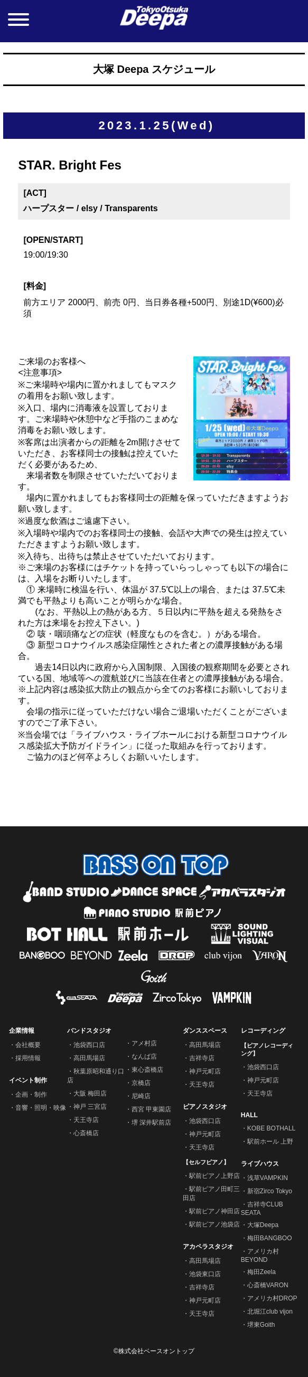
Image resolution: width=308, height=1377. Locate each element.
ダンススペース (205, 1030)
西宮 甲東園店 (151, 1109)
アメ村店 (144, 1043)
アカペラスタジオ (208, 1246)
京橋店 (141, 1083)
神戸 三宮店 (90, 1106)
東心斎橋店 (147, 1069)
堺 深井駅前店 (151, 1122)
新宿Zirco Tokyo (269, 1191)
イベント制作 (28, 1080)
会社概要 (28, 1045)
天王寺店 (86, 1120)
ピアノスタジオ (205, 1106)
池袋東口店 (205, 1274)
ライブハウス (260, 1163)
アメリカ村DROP (272, 1298)
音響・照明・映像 (40, 1107)
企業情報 (21, 1030)
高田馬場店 (89, 1058)
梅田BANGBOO (269, 1238)
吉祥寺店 (201, 1058)
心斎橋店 (86, 1133)
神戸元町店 (205, 1071)
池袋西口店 (89, 1045)
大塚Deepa (262, 1225)
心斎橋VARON (267, 1285)
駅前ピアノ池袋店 (214, 1224)
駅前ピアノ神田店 (214, 1211)
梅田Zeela (261, 1272)
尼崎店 (141, 1096)
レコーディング (263, 1030)
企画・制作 (31, 1094)
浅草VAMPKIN (267, 1178)
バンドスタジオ (89, 1030)
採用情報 (28, 1058)
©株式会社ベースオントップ (154, 1351)
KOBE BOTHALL (271, 1128)
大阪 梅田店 (90, 1093)
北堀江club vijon (270, 1311)
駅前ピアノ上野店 (214, 1176)
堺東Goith (261, 1324)
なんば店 (144, 1056)
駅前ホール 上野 (270, 1141)
